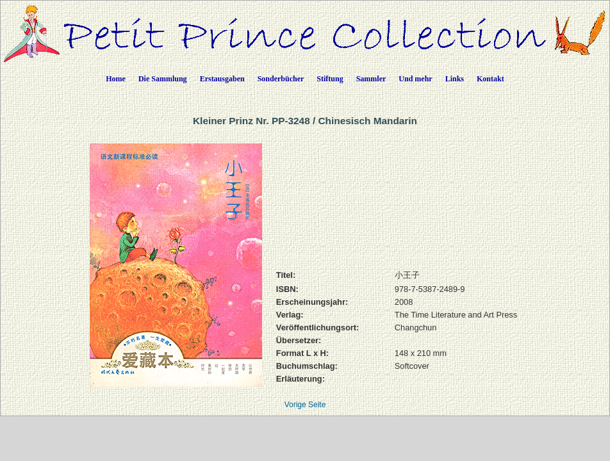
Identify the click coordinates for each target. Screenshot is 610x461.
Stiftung (330, 78)
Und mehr (415, 78)
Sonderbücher (281, 78)
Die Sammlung (162, 78)
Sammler (371, 78)
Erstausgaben (222, 78)
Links (454, 78)
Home (116, 78)
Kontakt (490, 78)
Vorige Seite (305, 404)
